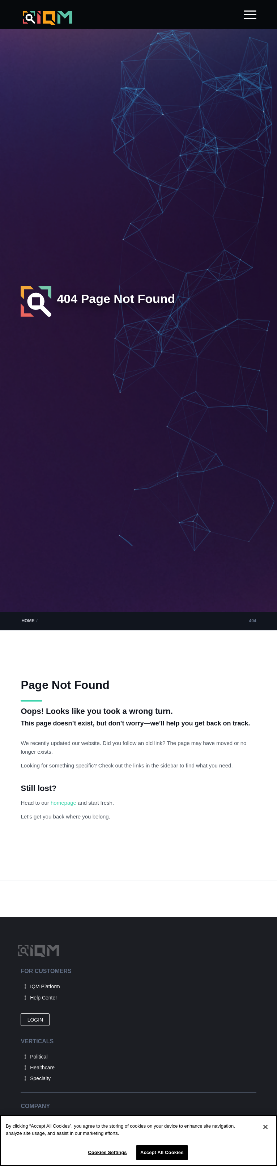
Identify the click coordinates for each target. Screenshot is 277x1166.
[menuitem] (246, 14)
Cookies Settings (107, 1152)
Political (38, 1057)
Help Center (43, 998)
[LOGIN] (35, 1019)
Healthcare (42, 1067)
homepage (64, 803)
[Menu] (246, 14)
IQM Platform (45, 986)
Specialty (40, 1078)
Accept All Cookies (162, 1152)
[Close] (265, 1127)
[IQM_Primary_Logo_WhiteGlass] (115, 18)
